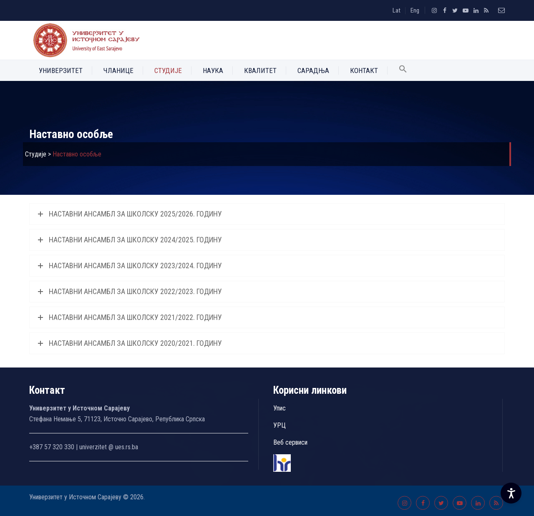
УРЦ (279, 425)
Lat (396, 10)
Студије (168, 70)
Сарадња (313, 70)
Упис (279, 408)
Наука (213, 70)
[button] (403, 70)
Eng (415, 10)
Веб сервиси (290, 442)
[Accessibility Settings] (511, 493)
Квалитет (260, 70)
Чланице (118, 70)
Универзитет (61, 70)
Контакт (364, 70)
